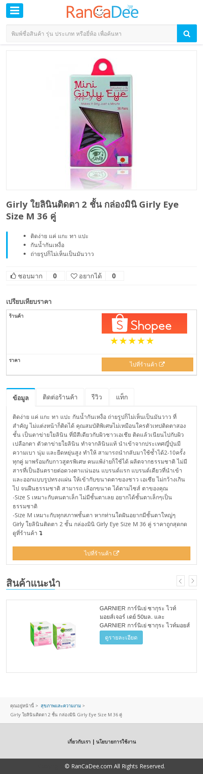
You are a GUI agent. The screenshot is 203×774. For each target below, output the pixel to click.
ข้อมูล (21, 397)
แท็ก (122, 396)
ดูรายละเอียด (121, 637)
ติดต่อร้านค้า (60, 396)
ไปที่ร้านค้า (147, 364)
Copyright (50, 766)
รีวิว (97, 396)
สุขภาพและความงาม (61, 705)
